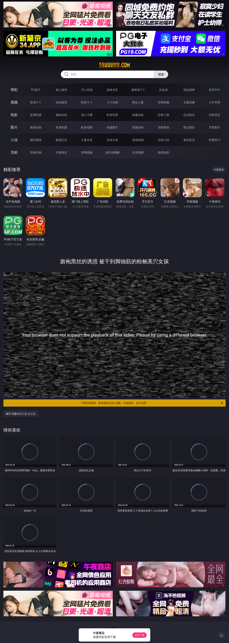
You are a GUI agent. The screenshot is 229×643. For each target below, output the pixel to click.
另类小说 (163, 140)
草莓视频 (86, 152)
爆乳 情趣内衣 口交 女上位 (20, 413)
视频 (14, 102)
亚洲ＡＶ (36, 102)
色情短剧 (163, 152)
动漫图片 (112, 127)
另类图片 (214, 127)
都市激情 (36, 140)
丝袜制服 (163, 102)
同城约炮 (36, 152)
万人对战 (86, 90)
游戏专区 (112, 90)
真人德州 (61, 90)
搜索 (161, 74)
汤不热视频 (112, 152)
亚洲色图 (61, 127)
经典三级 (163, 115)
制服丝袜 (138, 115)
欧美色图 (86, 127)
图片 (14, 127)
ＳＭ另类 (214, 102)
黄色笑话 (189, 140)
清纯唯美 (163, 127)
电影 (14, 114)
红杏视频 (138, 152)
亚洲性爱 (36, 115)
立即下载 (140, 635)
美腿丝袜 (138, 127)
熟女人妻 (138, 102)
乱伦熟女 (189, 115)
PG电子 (35, 90)
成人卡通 (86, 115)
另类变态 (214, 115)
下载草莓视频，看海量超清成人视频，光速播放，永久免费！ (152, 403)
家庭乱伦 (61, 140)
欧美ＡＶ (86, 102)
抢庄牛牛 (214, 90)
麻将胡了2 (137, 90)
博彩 (14, 89)
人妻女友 (86, 140)
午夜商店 (61, 152)
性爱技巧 (214, 140)
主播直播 (189, 102)
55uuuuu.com (114, 65)
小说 (14, 139)
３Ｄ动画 (112, 102)
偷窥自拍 (36, 127)
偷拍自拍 (61, 115)
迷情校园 (138, 140)
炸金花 (163, 90)
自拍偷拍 (61, 102)
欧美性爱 (112, 115)
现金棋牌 (189, 90)
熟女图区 (189, 127)
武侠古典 (112, 140)
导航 (14, 152)
